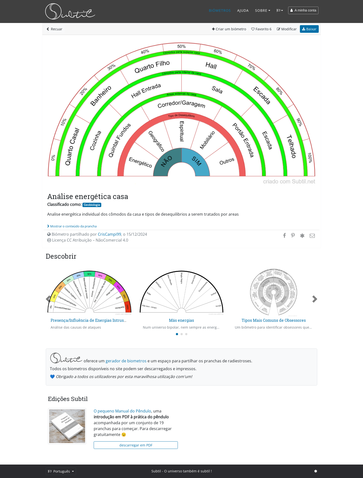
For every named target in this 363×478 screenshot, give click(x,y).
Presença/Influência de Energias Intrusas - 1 (92, 320)
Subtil (156, 471)
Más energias (181, 320)
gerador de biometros (126, 361)
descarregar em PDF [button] (135, 445)
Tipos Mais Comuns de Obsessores (274, 320)
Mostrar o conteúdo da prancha (72, 226)
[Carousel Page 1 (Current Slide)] (177, 334)
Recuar (54, 29)
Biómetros (220, 10)
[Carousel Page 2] (182, 334)
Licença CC (87, 240)
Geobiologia (92, 205)
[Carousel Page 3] (186, 334)
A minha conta (303, 10)
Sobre (261, 10)
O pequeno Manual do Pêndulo (122, 411)
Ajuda (243, 10)
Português (59, 471)
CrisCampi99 (109, 234)
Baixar (309, 29)
